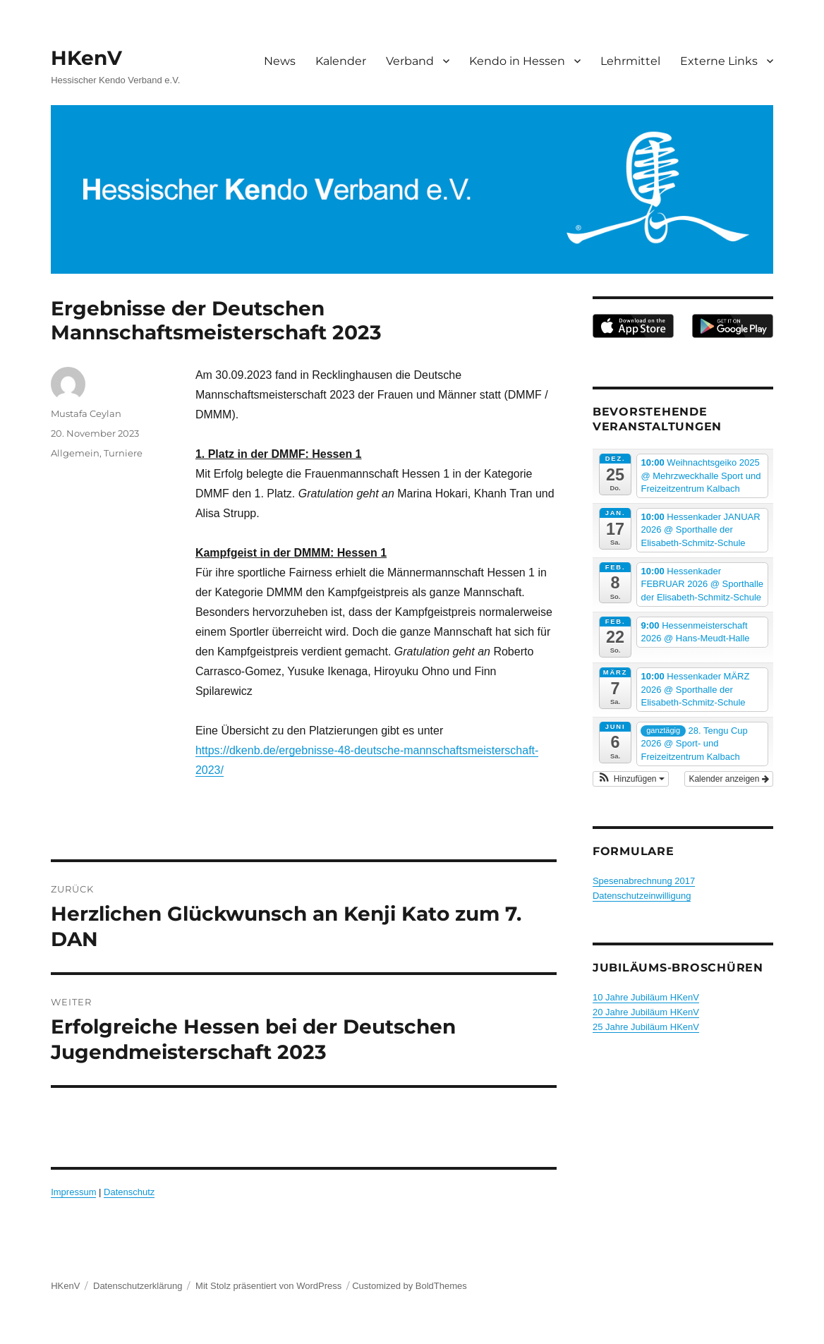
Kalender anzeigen (728, 779)
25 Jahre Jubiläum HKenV (646, 1027)
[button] (630, 779)
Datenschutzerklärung (137, 1286)
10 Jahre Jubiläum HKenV (646, 997)
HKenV (86, 58)
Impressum (73, 1192)
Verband (410, 61)
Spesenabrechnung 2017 (644, 881)
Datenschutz (129, 1192)
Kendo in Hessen (517, 61)
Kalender (340, 61)
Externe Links (719, 61)
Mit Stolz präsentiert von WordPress (268, 1286)
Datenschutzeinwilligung (642, 895)
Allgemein (75, 453)
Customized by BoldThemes (409, 1286)
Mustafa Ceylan (86, 413)
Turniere (123, 453)
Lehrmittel (630, 61)
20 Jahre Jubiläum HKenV (646, 1012)
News (280, 61)
